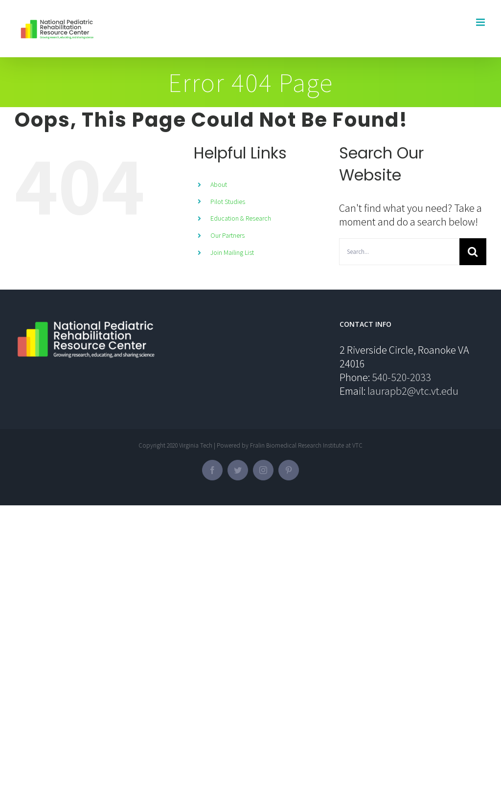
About (218, 184)
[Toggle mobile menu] (481, 22)
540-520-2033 (401, 377)
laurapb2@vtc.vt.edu (412, 391)
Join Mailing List (232, 252)
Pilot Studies (227, 201)
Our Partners (227, 235)
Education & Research (240, 218)
